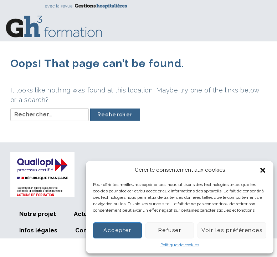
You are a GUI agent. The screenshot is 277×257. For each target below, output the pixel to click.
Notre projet (37, 213)
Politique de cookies (179, 244)
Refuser (169, 230)
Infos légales (38, 230)
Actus (82, 213)
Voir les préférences (231, 230)
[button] (262, 170)
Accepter (117, 230)
